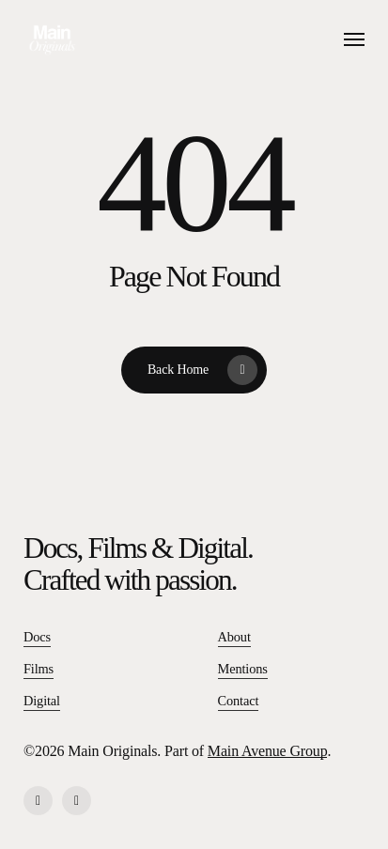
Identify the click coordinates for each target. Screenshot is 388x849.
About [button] (234, 636)
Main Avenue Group (268, 751)
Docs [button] (37, 636)
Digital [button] (41, 700)
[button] (354, 39)
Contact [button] (238, 700)
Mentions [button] (243, 668)
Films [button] (38, 668)
